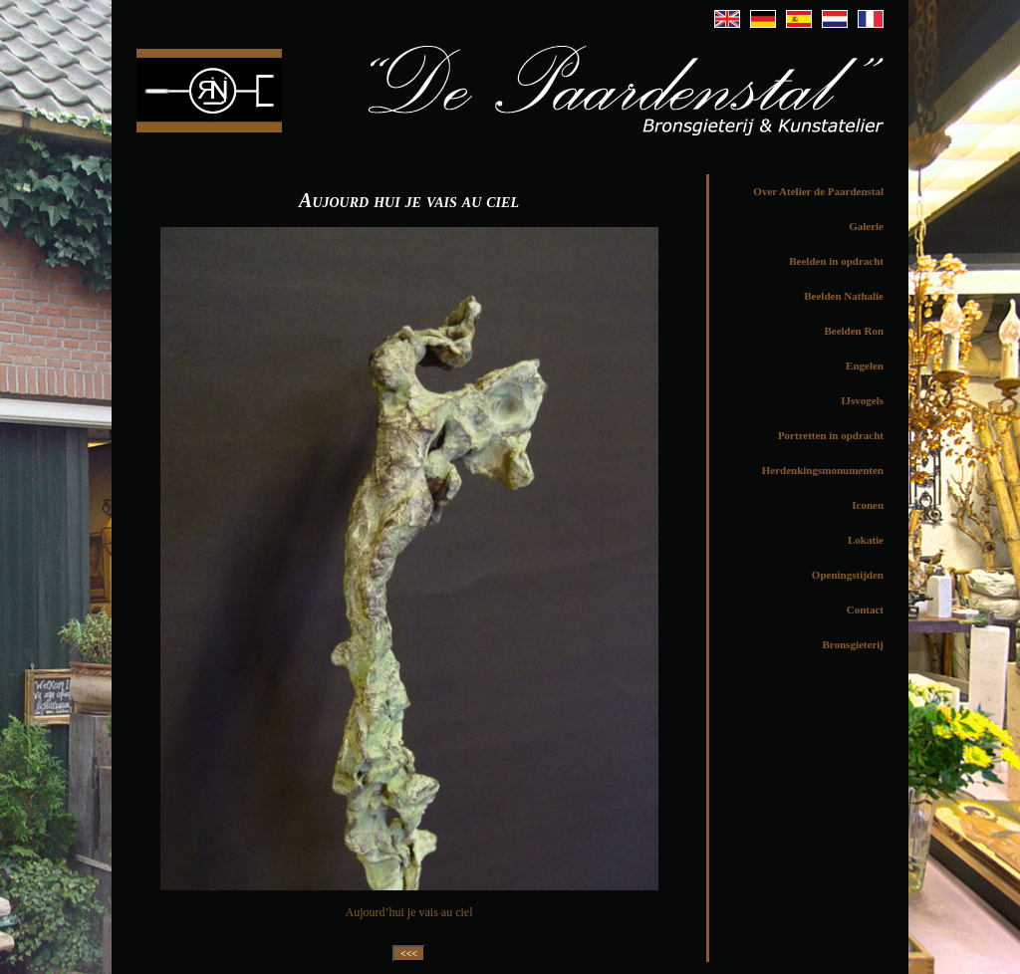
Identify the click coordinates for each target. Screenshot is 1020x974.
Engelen (865, 365)
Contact (865, 609)
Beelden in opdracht (836, 261)
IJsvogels (862, 400)
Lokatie (866, 540)
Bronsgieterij (853, 644)
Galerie (866, 226)
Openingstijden (848, 575)
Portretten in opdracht (831, 435)
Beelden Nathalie (844, 296)
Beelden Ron (854, 331)
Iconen (868, 505)
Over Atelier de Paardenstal (818, 191)
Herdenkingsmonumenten (823, 470)
